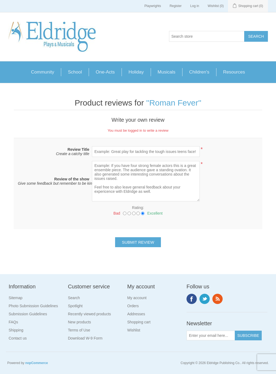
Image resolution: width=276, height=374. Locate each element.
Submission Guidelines (28, 314)
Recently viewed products (89, 314)
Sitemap (15, 298)
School (75, 72)
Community (42, 72)
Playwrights (152, 6)
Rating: (138, 207)
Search (74, 298)
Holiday (136, 72)
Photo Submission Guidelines (33, 306)
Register (176, 6)
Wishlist (133, 330)
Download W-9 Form (85, 338)
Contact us (18, 338)
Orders (133, 306)
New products (79, 322)
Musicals (166, 72)
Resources (234, 72)
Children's (199, 72)
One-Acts (105, 72)
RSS (217, 299)
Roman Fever (173, 102)
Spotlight (75, 306)
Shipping (16, 330)
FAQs (13, 322)
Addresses (136, 314)
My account (137, 298)
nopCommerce (36, 363)
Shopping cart (138, 322)
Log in (194, 6)
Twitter (204, 299)
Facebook (192, 299)
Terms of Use (79, 330)
